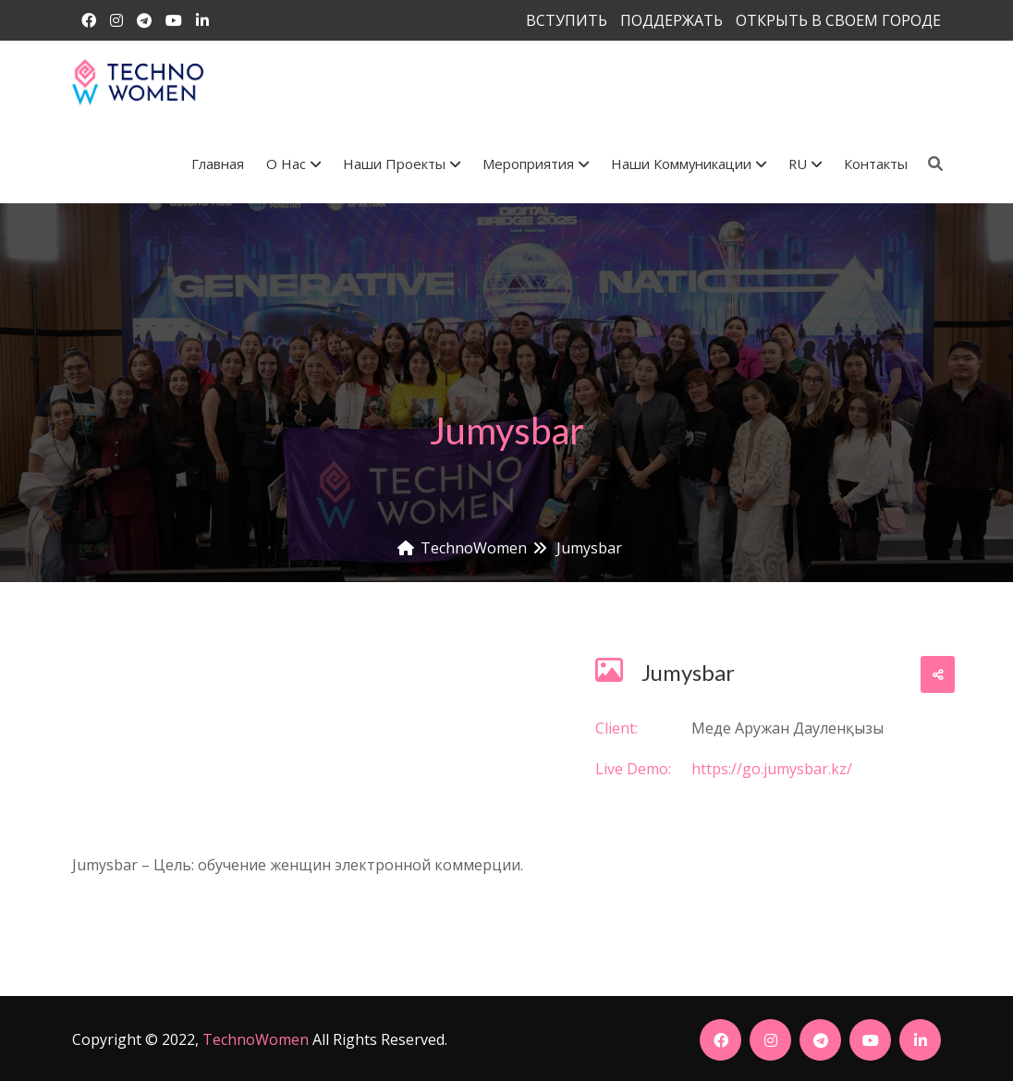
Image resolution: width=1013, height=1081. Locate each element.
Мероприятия (535, 163)
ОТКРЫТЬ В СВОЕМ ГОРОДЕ (838, 20)
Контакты (876, 163)
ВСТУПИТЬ (566, 20)
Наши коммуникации (688, 163)
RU (805, 163)
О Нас (293, 163)
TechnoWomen (255, 1039)
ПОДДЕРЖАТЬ (671, 20)
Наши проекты (401, 163)
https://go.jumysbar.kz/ (771, 769)
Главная (217, 163)
